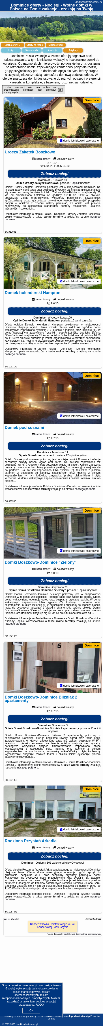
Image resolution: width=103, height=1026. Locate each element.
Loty (10, 50)
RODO (40, 1004)
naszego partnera (15, 354)
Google (9, 988)
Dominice (92, 100)
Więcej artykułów (11, 919)
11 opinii (95, 728)
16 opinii (76, 320)
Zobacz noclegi (55, 174)
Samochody (31, 50)
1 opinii (74, 183)
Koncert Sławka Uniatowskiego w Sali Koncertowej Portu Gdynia (52, 926)
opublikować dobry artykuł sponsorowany (82, 934)
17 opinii (71, 455)
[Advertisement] (51, 980)
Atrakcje (52, 50)
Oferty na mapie (34, 45)
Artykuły (73, 50)
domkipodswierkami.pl (88, 2)
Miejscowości (56, 45)
